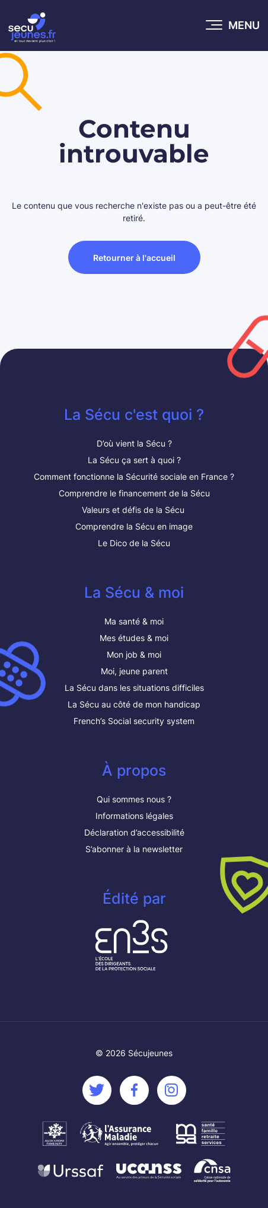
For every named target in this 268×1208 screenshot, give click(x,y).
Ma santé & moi (134, 621)
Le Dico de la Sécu (134, 543)
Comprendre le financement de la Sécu (134, 493)
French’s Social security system (134, 721)
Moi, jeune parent (134, 671)
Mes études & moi (134, 638)
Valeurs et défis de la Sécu (134, 510)
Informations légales (134, 816)
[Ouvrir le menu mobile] (233, 25)
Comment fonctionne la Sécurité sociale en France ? (134, 476)
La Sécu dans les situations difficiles (134, 688)
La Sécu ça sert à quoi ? (134, 460)
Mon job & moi (134, 654)
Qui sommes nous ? (134, 799)
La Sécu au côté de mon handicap (134, 704)
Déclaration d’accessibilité (134, 832)
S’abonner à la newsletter (134, 849)
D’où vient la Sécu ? (134, 443)
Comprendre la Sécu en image (134, 526)
